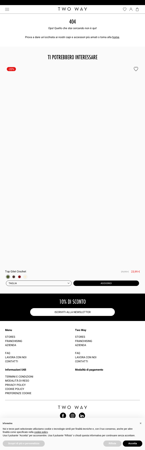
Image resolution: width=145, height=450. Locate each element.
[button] (140, 423)
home (115, 37)
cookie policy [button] (41, 432)
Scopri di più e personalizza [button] (23, 443)
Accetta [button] (132, 443)
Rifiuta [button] (112, 443)
